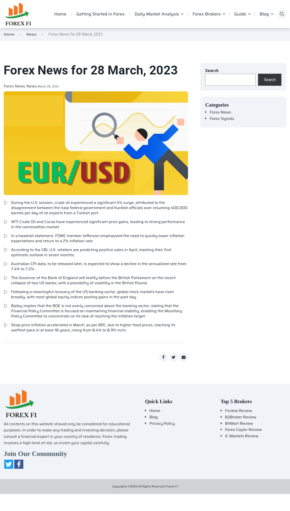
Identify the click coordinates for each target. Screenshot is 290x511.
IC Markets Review (242, 436)
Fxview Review (238, 410)
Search (211, 70)
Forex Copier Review (243, 429)
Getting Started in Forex (100, 14)
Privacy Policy (162, 423)
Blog (264, 14)
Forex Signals (222, 118)
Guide (240, 14)
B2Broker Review (241, 417)
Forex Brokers (206, 14)
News (31, 34)
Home (60, 14)
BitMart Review (239, 423)
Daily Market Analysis (156, 14)
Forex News (14, 86)
